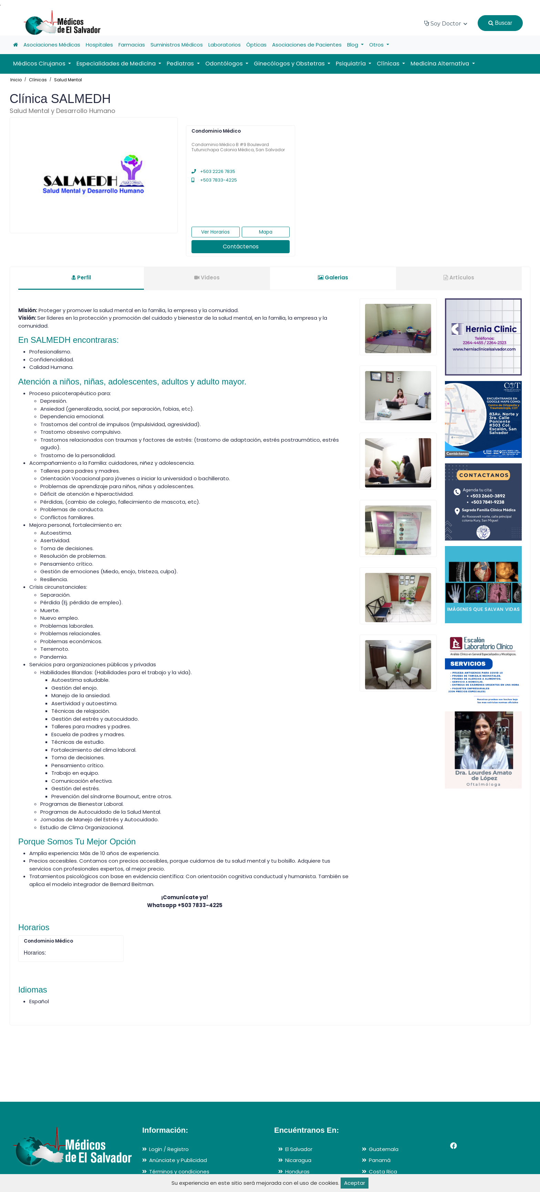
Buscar (500, 23)
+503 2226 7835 (213, 171)
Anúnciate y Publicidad (178, 1160)
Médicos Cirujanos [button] (40, 64)
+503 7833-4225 (214, 180)
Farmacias (131, 44)
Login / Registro (169, 1149)
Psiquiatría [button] (351, 64)
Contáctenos (241, 246)
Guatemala (383, 1149)
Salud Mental (68, 80)
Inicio (16, 80)
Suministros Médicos (176, 44)
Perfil (81, 277)
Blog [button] (353, 44)
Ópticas (256, 44)
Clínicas (38, 80)
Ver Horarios (215, 231)
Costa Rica (383, 1171)
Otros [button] (377, 44)
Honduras (297, 1171)
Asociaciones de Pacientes (307, 44)
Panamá (380, 1160)
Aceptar (354, 1182)
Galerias (333, 277)
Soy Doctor (445, 23)
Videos (207, 277)
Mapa (265, 231)
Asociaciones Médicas (51, 44)
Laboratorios (224, 44)
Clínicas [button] (389, 64)
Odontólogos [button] (224, 64)
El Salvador (298, 1149)
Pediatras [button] (181, 64)
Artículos (459, 277)
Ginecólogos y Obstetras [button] (290, 64)
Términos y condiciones (179, 1171)
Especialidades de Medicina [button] (116, 64)
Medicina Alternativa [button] (440, 64)
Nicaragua (298, 1160)
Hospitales (99, 44)
